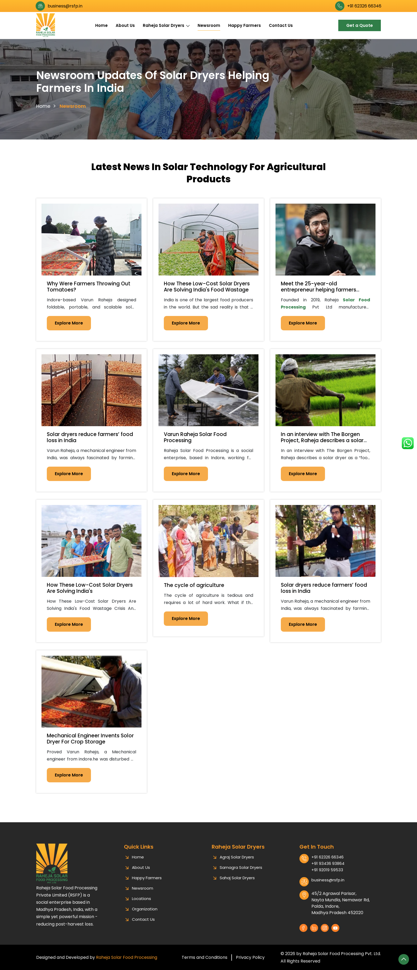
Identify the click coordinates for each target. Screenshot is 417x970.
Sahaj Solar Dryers (237, 883)
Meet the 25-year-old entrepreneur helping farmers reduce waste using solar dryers (321, 289)
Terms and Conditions (204, 957)
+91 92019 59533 (327, 875)
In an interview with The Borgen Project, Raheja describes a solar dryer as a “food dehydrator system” (322, 443)
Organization (144, 914)
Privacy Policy (250, 957)
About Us (125, 25)
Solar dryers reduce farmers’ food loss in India (90, 437)
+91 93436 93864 (327, 869)
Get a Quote (359, 25)
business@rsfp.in (65, 6)
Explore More (69, 323)
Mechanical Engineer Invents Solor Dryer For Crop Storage (90, 738)
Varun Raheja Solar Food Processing (195, 437)
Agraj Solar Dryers (237, 862)
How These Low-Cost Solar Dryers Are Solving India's (90, 588)
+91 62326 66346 (364, 6)
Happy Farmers (244, 25)
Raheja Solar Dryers (163, 25)
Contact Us (281, 25)
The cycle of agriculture (194, 585)
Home (101, 25)
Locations (141, 904)
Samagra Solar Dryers (241, 873)
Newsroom (209, 25)
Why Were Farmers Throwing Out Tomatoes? (88, 286)
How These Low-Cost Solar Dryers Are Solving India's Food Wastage (207, 286)
